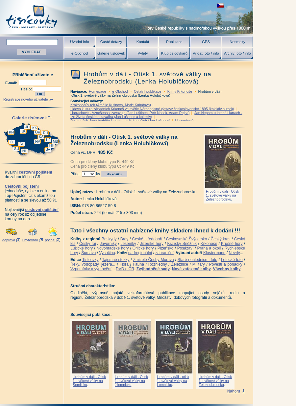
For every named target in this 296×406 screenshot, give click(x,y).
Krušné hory (232, 243)
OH (37, 132)
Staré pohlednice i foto (197, 259)
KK (34, 128)
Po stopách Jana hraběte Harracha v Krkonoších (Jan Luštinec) (120, 121)
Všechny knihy (227, 269)
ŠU (16, 149)
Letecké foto (232, 259)
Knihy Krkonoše (179, 91)
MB (55, 141)
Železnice (179, 264)
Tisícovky (90, 259)
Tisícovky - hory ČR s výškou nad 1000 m (126, 17)
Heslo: (27, 89)
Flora (124, 264)
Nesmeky (237, 42)
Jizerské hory (151, 243)
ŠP (21, 144)
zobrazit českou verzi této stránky (220, 5)
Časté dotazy (111, 42)
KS (41, 137)
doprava (8, 240)
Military (198, 264)
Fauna (138, 264)
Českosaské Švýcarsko (186, 239)
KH (11, 132)
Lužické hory (81, 248)
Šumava (88, 253)
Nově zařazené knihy (191, 269)
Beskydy (109, 239)
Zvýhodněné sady (153, 269)
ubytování (30, 240)
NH (25, 151)
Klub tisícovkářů (174, 53)
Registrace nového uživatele (25, 99)
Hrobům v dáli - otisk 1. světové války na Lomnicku (173, 381)
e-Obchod (79, 53)
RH (45, 133)
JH (27, 127)
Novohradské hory (112, 248)
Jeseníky (128, 243)
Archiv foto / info (237, 53)
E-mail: (11, 83)
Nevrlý (234, 253)
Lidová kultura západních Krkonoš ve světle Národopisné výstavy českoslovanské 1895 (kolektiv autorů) (152, 109)
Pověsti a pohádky (225, 264)
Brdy (124, 239)
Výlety (142, 53)
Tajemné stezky (115, 259)
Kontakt (142, 42)
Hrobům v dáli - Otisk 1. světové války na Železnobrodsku (222, 195)
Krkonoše (209, 243)
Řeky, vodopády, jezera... (92, 264)
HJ (48, 140)
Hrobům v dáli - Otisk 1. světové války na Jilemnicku (131, 381)
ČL (12, 142)
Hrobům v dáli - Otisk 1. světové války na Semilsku (89, 381)
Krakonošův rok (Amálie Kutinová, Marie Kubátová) (110, 105)
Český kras (221, 239)
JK (23, 131)
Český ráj (87, 243)
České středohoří (147, 239)
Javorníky (108, 243)
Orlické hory (143, 248)
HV (37, 141)
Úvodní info (79, 42)
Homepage (97, 91)
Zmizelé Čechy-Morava (153, 259)
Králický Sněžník (182, 243)
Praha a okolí (209, 248)
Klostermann (214, 253)
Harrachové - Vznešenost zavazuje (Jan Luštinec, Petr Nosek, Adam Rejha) (129, 113)
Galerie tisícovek (111, 53)
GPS (206, 42)
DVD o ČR (125, 269)
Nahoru (233, 391)
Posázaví (185, 248)
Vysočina (107, 253)
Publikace (174, 42)
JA (48, 150)
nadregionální (140, 253)
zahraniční (164, 253)
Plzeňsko (166, 248)
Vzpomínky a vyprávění (90, 269)
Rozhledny (157, 264)
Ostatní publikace (147, 91)
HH (52, 146)
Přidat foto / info (206, 53)
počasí (50, 240)
